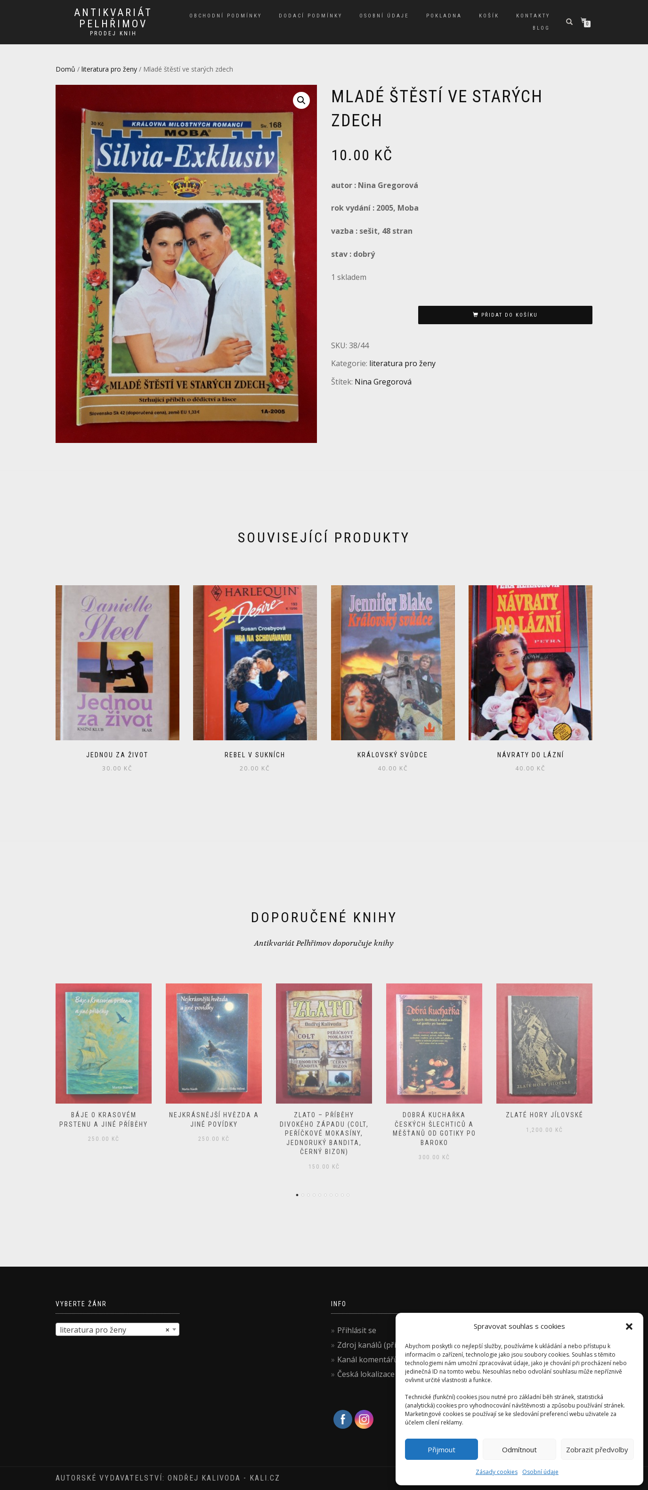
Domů (65, 69)
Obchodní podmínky (225, 16)
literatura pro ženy (109, 69)
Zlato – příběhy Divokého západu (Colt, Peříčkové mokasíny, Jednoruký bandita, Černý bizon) (324, 1133)
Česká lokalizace (366, 1374)
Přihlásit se (356, 1330)
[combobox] (117, 1329)
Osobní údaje (540, 1472)
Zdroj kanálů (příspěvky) (380, 1345)
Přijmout (441, 1449)
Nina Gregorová (383, 382)
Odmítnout (519, 1449)
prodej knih (113, 33)
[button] (629, 1326)
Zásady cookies (497, 1472)
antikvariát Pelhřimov (113, 18)
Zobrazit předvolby (597, 1449)
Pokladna (444, 16)
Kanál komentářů (367, 1359)
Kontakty (533, 16)
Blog (541, 28)
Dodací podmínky (310, 16)
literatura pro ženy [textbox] (115, 1329)
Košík (489, 16)
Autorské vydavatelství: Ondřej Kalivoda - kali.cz (168, 1478)
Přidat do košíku (509, 315)
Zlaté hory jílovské (544, 1115)
